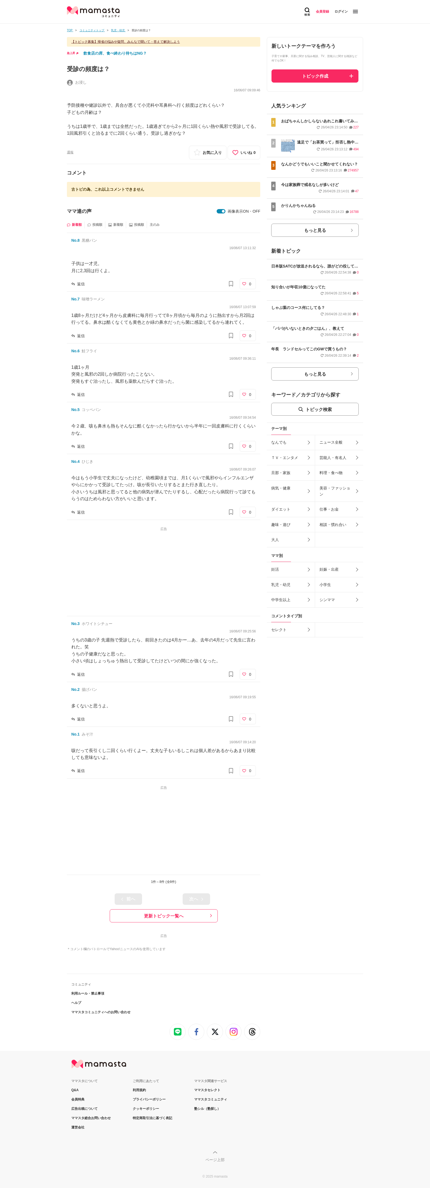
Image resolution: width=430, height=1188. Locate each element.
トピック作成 (315, 76)
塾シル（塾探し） (207, 1108)
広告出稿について (84, 1108)
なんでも (279, 442)
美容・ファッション (334, 491)
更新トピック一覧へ (163, 916)
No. (75, 240)
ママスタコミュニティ (210, 1099)
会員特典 (77, 1099)
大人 (275, 539)
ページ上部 (215, 1160)
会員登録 (322, 11)
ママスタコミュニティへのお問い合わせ (101, 1012)
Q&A (75, 1090)
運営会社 (77, 1127)
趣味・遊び (280, 524)
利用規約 (139, 1090)
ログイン (341, 11)
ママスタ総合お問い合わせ (91, 1118)
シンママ (327, 600)
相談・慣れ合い (332, 524)
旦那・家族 (280, 473)
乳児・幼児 (280, 584)
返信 (81, 284)
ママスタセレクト (207, 1090)
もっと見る (315, 230)
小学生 (325, 584)
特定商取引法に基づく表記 (152, 1118)
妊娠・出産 (329, 569)
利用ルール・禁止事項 (87, 993)
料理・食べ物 (331, 473)
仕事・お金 (329, 509)
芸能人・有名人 (332, 457)
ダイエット (280, 509)
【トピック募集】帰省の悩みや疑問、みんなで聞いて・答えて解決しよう (125, 42)
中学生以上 (280, 600)
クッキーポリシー (146, 1108)
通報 (70, 152)
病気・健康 (280, 488)
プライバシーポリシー (149, 1099)
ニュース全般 (331, 442)
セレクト (279, 629)
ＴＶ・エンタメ (284, 457)
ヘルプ (76, 1002)
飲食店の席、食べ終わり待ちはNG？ (115, 53)
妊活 (275, 569)
